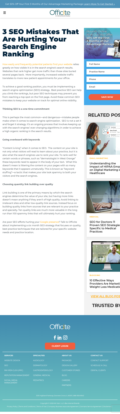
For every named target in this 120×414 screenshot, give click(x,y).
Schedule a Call (99, 365)
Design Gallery (69, 365)
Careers (66, 380)
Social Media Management (10, 381)
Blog (64, 375)
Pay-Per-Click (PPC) (13, 370)
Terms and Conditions (27, 406)
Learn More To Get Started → (99, 4)
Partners (66, 385)
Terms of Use (41, 406)
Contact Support (99, 360)
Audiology (38, 360)
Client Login (60, 346)
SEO (6, 365)
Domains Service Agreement (91, 406)
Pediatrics (38, 380)
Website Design (12, 360)
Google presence (49, 222)
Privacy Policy (12, 406)
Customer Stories (71, 370)
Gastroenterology (43, 370)
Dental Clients (98, 370)
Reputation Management (16, 375)
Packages (67, 360)
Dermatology (40, 365)
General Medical (41, 375)
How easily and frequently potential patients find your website (37, 64)
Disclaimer (107, 406)
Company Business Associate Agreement (63, 406)
